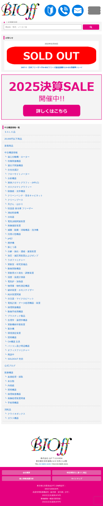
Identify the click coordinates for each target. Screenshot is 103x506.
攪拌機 (11, 243)
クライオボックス (16, 414)
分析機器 (12, 178)
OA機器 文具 (14, 341)
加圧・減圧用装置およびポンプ (23, 255)
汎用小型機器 (14, 234)
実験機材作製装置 (16, 324)
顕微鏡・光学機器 (16, 191)
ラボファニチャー (16, 260)
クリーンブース (15, 200)
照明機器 (12, 337)
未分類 (11, 381)
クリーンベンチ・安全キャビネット (25, 195)
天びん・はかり (15, 204)
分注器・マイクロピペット (21, 298)
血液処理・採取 (15, 377)
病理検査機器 (14, 394)
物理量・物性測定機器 (19, 286)
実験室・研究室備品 (17, 264)
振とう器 (12, 247)
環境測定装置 (14, 333)
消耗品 (7, 409)
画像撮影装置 (14, 225)
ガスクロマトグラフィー (20, 187)
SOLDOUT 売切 (15, 359)
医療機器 (8, 372)
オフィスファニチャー (19, 350)
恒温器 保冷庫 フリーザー (20, 208)
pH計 (10, 238)
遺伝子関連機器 (15, 165)
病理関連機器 (14, 307)
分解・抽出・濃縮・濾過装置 (22, 251)
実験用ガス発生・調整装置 (21, 273)
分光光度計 (13, 170)
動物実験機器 (14, 268)
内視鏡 (11, 385)
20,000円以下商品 (13, 139)
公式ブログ (9, 365)
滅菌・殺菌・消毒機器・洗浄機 (23, 230)
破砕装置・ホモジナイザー (21, 290)
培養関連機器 (14, 161)
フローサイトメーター (19, 174)
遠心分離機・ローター (19, 157)
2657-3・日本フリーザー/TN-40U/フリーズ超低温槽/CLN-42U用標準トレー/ (51, 67)
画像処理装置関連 (16, 398)
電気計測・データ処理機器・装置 (24, 303)
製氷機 (11, 329)
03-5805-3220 (45, 464)
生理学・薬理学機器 (17, 320)
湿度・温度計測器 (16, 277)
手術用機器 (13, 402)
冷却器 (11, 217)
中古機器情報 (11, 152)
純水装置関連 (14, 294)
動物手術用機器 (15, 311)
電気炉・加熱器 (15, 281)
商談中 (11, 354)
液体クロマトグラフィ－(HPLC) (23, 182)
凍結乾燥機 (13, 212)
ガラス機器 (13, 418)
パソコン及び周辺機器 (19, 346)
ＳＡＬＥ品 (9, 132)
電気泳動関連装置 (16, 221)
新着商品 (8, 146)
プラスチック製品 (16, 316)
